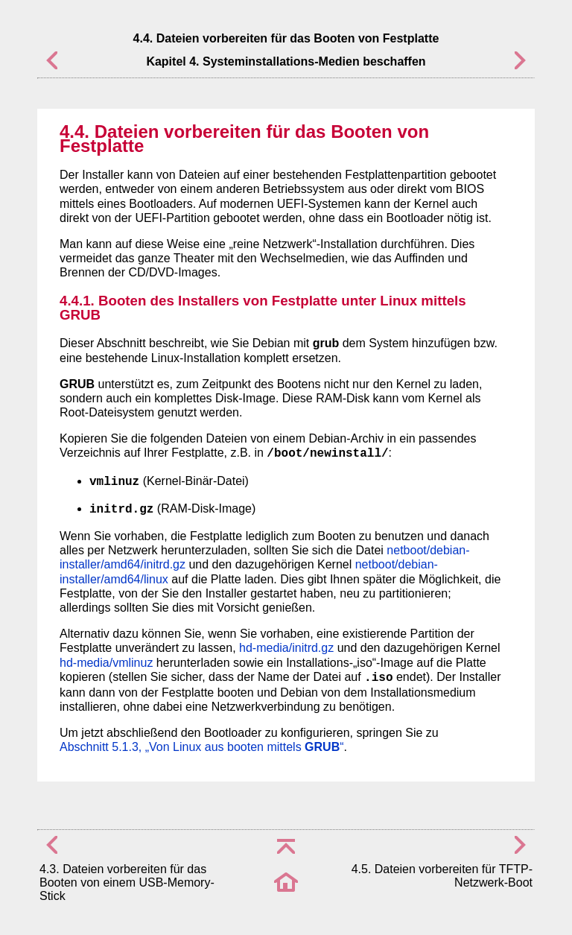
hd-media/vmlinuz (106, 662)
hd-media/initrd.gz (286, 647)
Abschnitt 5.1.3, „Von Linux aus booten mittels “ (202, 747)
